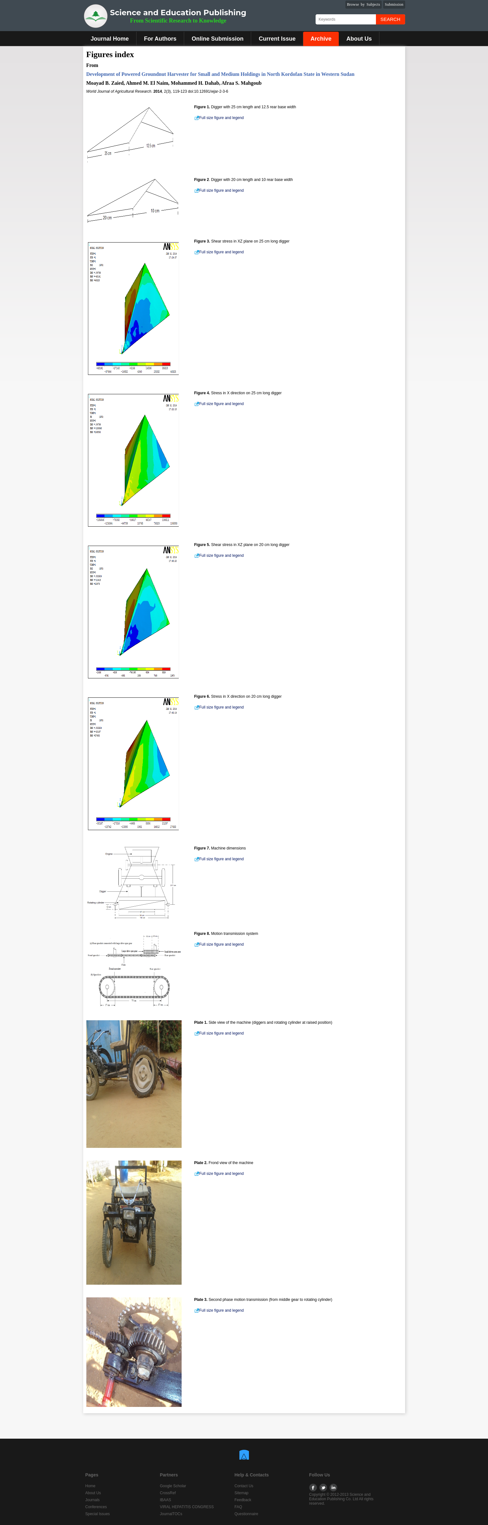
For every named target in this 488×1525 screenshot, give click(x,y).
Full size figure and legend (219, 118)
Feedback (243, 1500)
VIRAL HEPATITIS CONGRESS (187, 1507)
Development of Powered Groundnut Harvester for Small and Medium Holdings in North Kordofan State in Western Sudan (220, 74)
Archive (321, 39)
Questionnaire (246, 1514)
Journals (92, 1500)
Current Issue (277, 39)
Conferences (96, 1507)
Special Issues (97, 1514)
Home (90, 1486)
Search (390, 19)
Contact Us (244, 1486)
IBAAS (165, 1500)
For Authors (160, 39)
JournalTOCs (171, 1514)
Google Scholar (173, 1486)
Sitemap (242, 1493)
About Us (359, 39)
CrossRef (168, 1493)
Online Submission (218, 39)
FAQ (238, 1507)
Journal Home (110, 39)
